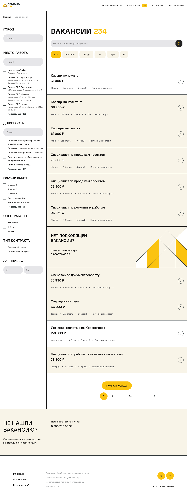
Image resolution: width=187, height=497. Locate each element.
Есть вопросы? (21, 485)
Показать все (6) (18, 206)
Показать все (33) (18, 114)
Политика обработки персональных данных (67, 473)
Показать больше (116, 385)
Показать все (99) (18, 169)
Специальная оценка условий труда (63, 477)
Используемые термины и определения (65, 481)
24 (130, 396)
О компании (20, 479)
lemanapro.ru (52, 486)
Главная (7, 16)
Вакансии (18, 473)
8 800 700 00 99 (60, 254)
